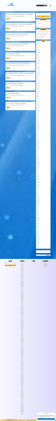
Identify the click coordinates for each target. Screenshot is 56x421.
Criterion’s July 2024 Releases (13, 93)
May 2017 (38, 116)
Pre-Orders (38, 26)
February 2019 (22, 293)
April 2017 (38, 118)
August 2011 (38, 225)
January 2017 (22, 322)
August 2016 (22, 328)
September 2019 (22, 285)
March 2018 (22, 306)
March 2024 (38, 57)
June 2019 (38, 77)
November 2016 (38, 126)
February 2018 (38, 102)
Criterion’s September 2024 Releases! (14, 83)
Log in (34, 263)
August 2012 (38, 206)
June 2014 (38, 171)
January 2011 (38, 236)
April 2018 (38, 99)
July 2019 (22, 287)
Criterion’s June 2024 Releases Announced (16, 103)
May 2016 (38, 135)
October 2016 (38, 127)
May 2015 (38, 154)
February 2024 (38, 58)
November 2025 (22, 263)
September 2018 (38, 91)
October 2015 (38, 146)
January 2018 (38, 104)
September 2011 (38, 223)
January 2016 (22, 336)
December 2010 (38, 237)
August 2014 (38, 168)
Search (43, 16)
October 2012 (38, 203)
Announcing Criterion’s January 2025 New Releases (18, 63)
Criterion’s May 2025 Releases (13, 53)
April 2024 (38, 55)
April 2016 (38, 137)
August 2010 (22, 411)
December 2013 (38, 181)
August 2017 (22, 314)
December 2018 (22, 295)
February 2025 (38, 49)
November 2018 (38, 88)
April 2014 (22, 360)
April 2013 (38, 193)
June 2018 (38, 96)
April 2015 (22, 346)
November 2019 (38, 69)
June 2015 (22, 344)
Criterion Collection (46, 264)
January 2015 (38, 160)
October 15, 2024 (9, 65)
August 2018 (38, 93)
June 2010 (38, 247)
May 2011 (22, 401)
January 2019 (38, 85)
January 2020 (38, 66)
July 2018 (38, 94)
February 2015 (38, 159)
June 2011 (38, 228)
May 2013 (38, 192)
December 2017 (38, 105)
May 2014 (38, 173)
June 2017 (38, 115)
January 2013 (38, 198)
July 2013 (22, 371)
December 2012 (22, 379)
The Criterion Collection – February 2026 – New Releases (19, 14)
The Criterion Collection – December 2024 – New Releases (19, 73)
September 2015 (38, 148)
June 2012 (38, 209)
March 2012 (38, 214)
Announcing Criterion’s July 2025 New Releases (17, 34)
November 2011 (38, 220)
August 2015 (38, 149)
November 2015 (22, 338)
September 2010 (38, 242)
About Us (18, 5)
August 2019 (38, 74)
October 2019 (38, 71)
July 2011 (37, 226)
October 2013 (38, 184)
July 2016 (38, 132)
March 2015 (38, 157)
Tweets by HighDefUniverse (40, 251)
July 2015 (38, 151)
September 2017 (38, 110)
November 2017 (38, 107)
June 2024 (22, 271)
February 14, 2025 (9, 55)
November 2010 (38, 239)
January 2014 (38, 179)
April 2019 (38, 80)
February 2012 (38, 215)
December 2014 (38, 162)
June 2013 (38, 190)
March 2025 (38, 47)
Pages (16, 5)
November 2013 (38, 182)
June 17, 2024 (8, 85)
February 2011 (38, 234)
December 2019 (38, 68)
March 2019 (38, 82)
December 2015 (38, 143)
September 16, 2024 (9, 75)
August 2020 (38, 63)
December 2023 (38, 60)
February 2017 (38, 121)
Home (13, 5)
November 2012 (38, 201)
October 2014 (38, 165)
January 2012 (38, 217)
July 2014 (38, 170)
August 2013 (38, 187)
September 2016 (38, 129)
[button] (54, 413)
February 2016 (38, 140)
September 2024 (38, 52)
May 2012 (22, 387)
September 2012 (38, 204)
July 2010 (38, 245)
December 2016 (38, 124)
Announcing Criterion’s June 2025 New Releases (17, 44)
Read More (8, 18)
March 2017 (22, 320)
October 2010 (22, 409)
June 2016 (22, 330)
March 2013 (38, 195)
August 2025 (38, 46)
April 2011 (38, 231)
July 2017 (37, 113)
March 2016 (38, 138)
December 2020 (22, 277)
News (37, 24)
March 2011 (22, 403)
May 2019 (38, 79)
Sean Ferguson (13, 45)
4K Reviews (38, 21)
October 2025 (38, 44)
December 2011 (22, 393)
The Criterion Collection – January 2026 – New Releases (19, 24)
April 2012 (38, 212)
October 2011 (22, 395)
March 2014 (38, 176)
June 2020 (22, 279)
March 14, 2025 (8, 45)
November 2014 (22, 352)
